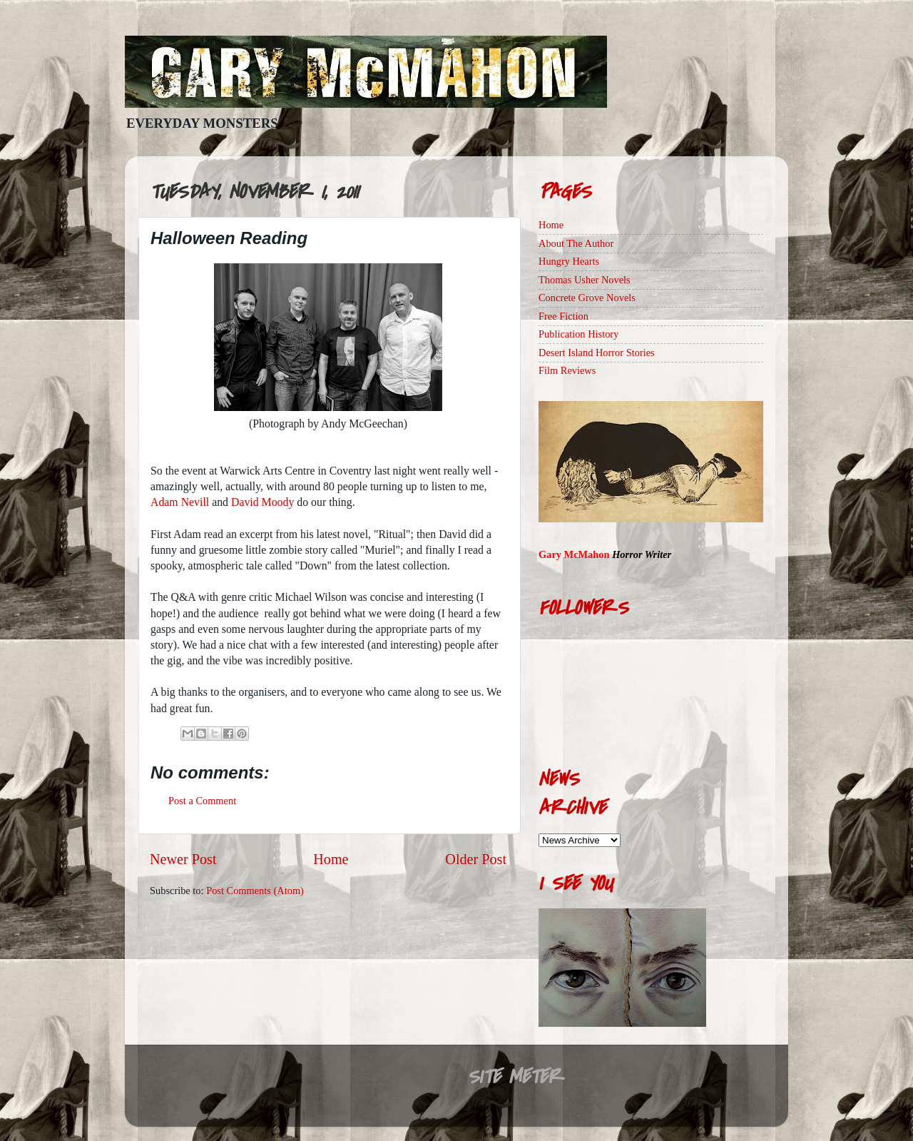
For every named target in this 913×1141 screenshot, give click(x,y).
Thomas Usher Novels (585, 279)
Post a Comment (202, 800)
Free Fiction (563, 316)
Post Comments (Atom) (255, 890)
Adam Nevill (180, 502)
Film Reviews (567, 370)
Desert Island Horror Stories (597, 352)
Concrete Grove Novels (587, 297)
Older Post (475, 859)
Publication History (578, 334)
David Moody (262, 502)
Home (330, 859)
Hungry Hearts (569, 261)
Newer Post (183, 859)
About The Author (576, 243)
